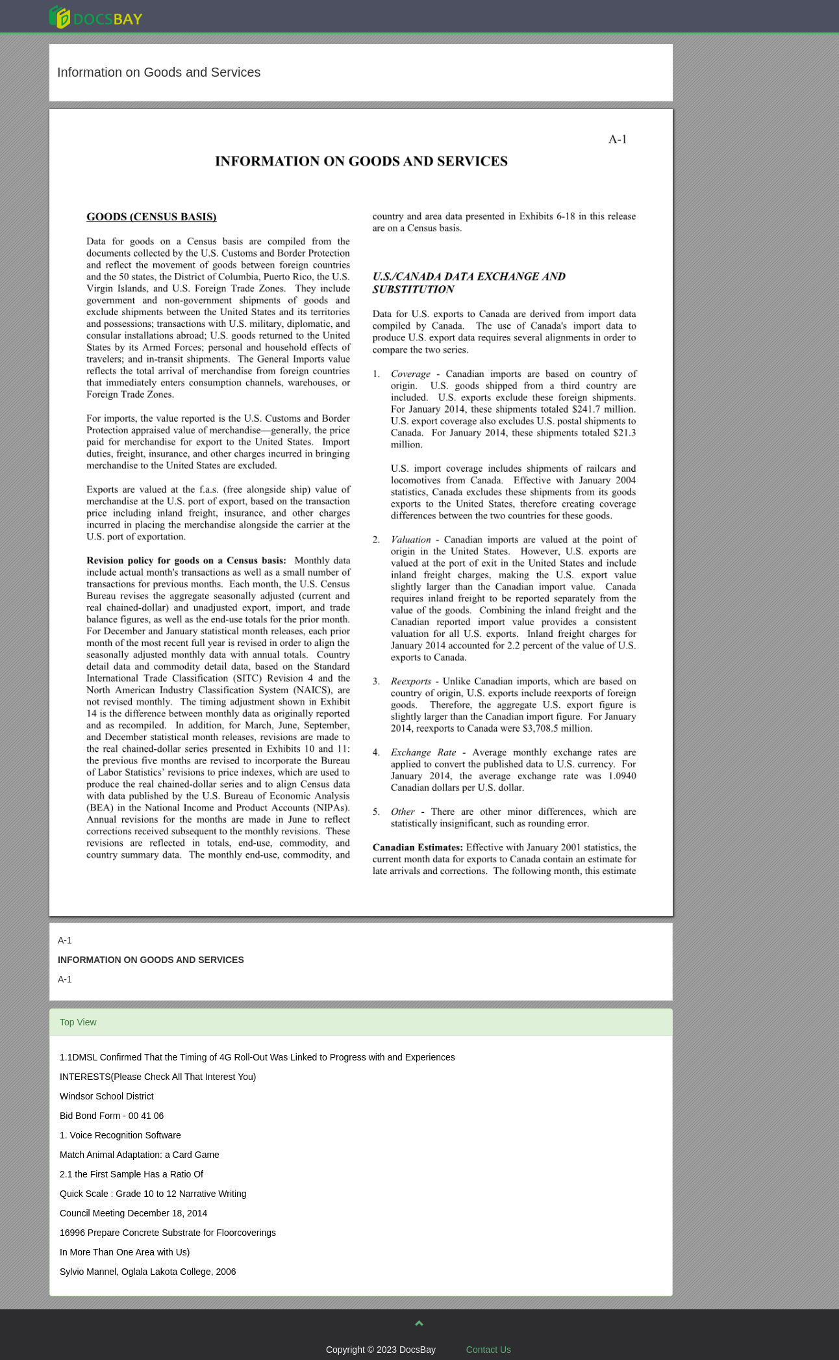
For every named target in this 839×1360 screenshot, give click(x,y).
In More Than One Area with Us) (125, 1252)
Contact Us (488, 1349)
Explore (193, 15)
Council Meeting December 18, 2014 (133, 1213)
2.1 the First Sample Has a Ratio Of (131, 1174)
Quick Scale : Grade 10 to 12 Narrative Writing (153, 1193)
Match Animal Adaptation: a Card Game (139, 1154)
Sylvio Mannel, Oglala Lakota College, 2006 (148, 1271)
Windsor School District (107, 1096)
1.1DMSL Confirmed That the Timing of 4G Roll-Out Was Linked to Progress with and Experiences (257, 1057)
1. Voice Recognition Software (120, 1135)
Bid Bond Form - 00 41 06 (112, 1115)
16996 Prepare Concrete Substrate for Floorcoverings (168, 1232)
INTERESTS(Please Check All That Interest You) (158, 1076)
